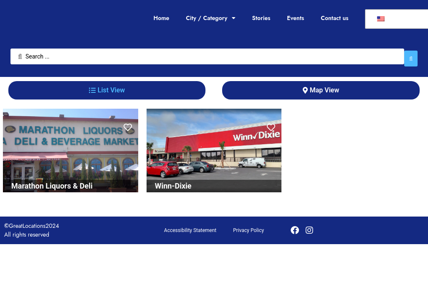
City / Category (210, 18)
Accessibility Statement (190, 226)
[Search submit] (411, 54)
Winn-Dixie (173, 181)
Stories (261, 18)
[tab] (106, 86)
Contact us (334, 18)
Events (295, 18)
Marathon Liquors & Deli (52, 181)
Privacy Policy (248, 226)
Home (161, 18)
